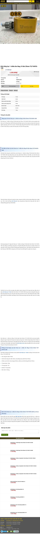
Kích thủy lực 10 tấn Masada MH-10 (17, 489)
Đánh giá (15, 90)
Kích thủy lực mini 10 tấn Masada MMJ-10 (18, 505)
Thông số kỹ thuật (4, 90)
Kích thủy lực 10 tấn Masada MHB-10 (17, 497)
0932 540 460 (8, 526)
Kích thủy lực (5, 3)
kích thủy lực (14, 201)
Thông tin (11, 90)
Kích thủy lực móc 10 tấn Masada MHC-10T (18, 513)
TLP (17, 77)
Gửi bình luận (4, 435)
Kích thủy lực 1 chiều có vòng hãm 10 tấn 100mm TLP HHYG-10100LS (23, 466)
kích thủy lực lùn (20, 343)
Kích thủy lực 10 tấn (11, 3)
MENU (37, 1)
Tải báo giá (36, 71)
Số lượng (2, 83)
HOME (1, 3)
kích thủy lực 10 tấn (7, 292)
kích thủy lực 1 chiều (23, 352)
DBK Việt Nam (19, 416)
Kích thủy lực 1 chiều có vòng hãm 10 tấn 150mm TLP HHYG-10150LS (23, 474)
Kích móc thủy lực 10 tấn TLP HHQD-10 (17, 482)
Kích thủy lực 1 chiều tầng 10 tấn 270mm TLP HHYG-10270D (21, 443)
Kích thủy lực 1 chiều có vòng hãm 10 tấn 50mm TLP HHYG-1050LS (22, 458)
